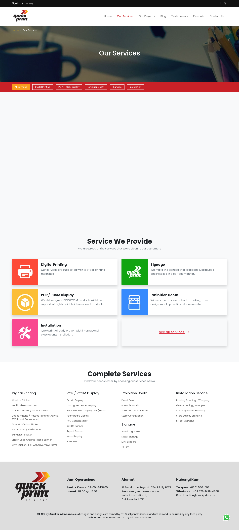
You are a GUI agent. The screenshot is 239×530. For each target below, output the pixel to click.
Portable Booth (130, 405)
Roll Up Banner (75, 426)
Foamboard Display (78, 415)
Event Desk (127, 400)
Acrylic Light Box (130, 431)
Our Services (125, 16)
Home (108, 16)
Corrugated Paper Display (81, 405)
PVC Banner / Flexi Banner (26, 429)
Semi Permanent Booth (135, 410)
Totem (125, 447)
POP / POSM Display (69, 87)
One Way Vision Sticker (25, 424)
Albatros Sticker (21, 400)
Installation (135, 87)
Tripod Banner (75, 431)
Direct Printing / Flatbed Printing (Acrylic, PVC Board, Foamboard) (35, 417)
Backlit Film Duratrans (24, 405)
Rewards (198, 16)
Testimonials (179, 16)
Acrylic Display (75, 400)
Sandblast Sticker (22, 434)
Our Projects (147, 16)
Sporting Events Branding (190, 410)
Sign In (15, 3)
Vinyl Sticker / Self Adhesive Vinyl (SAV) (34, 445)
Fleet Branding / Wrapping (191, 405)
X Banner (72, 441)
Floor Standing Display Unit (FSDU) (86, 410)
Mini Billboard (128, 441)
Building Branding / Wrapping (192, 400)
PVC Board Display (77, 421)
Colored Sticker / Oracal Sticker (30, 410)
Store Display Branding (189, 415)
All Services (21, 87)
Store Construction (132, 415)
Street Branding (185, 421)
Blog (163, 16)
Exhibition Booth (96, 87)
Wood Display (74, 436)
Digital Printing (42, 87)
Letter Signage (129, 436)
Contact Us (217, 16)
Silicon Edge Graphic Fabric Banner (32, 439)
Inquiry (30, 3)
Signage (117, 87)
